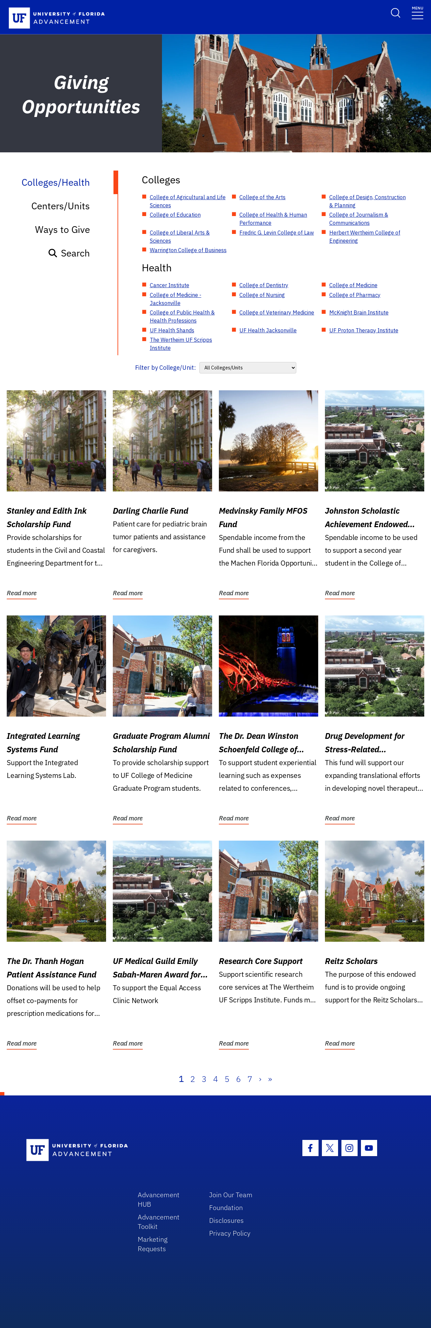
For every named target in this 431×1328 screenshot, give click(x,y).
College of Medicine (353, 285)
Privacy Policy (230, 1233)
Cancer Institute (169, 285)
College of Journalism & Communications (358, 218)
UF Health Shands (172, 330)
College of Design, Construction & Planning (367, 201)
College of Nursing (262, 295)
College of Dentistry (263, 285)
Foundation (226, 1207)
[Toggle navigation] (417, 12)
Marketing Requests (153, 1244)
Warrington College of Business (188, 250)
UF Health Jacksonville (268, 330)
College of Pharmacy (354, 295)
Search (68, 253)
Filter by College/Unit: (165, 367)
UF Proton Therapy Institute (363, 330)
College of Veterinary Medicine (276, 312)
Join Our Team (231, 1194)
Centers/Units (60, 206)
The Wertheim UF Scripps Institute (181, 343)
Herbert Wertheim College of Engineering (364, 236)
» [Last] (270, 1079)
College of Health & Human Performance (273, 218)
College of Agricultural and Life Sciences (188, 201)
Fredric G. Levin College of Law (276, 232)
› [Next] (260, 1079)
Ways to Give (62, 229)
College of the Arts (262, 197)
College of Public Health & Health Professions (182, 316)
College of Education (175, 214)
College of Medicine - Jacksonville (175, 299)
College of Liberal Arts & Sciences (180, 236)
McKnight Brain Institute (359, 312)
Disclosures (226, 1220)
